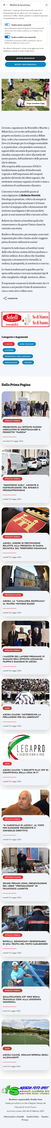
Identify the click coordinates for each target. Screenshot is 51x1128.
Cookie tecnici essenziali (21, 25)
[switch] (7, 37)
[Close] (46, 5)
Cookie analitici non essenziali (23, 37)
